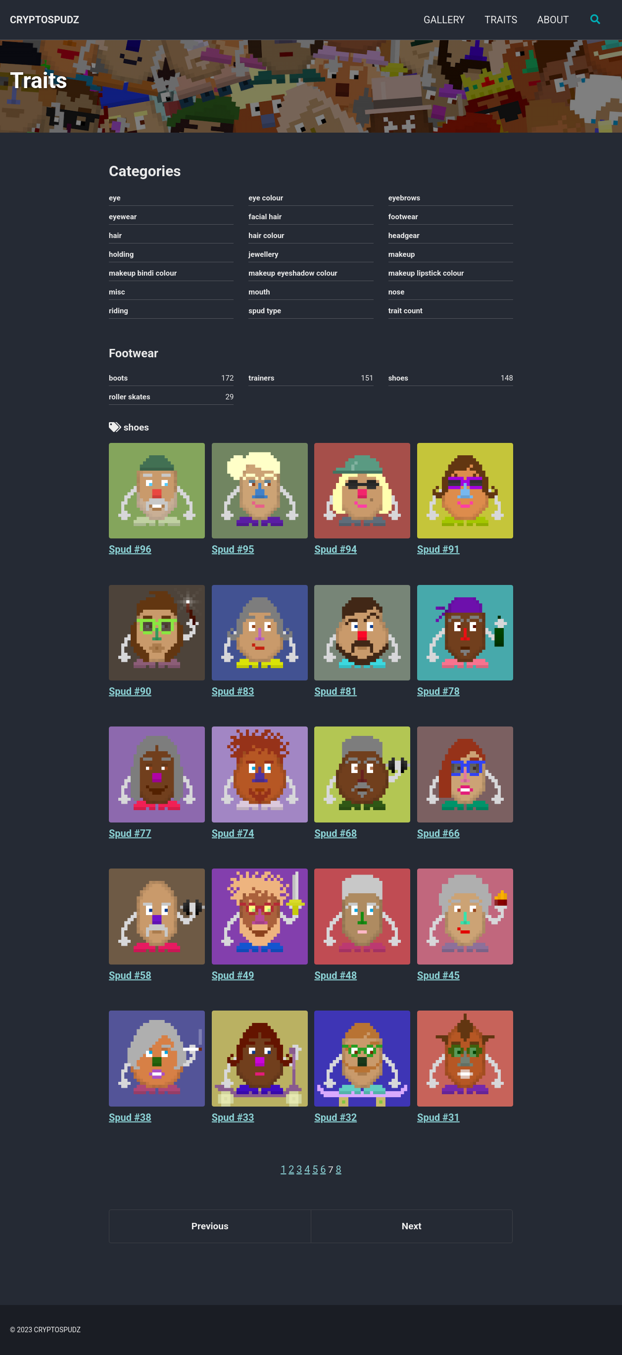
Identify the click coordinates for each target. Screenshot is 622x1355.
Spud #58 (130, 985)
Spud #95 (233, 559)
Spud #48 (335, 985)
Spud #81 (335, 701)
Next (411, 1238)
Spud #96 (130, 559)
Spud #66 (438, 843)
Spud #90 (130, 701)
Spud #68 (335, 843)
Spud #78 (438, 701)
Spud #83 (233, 701)
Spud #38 (130, 1127)
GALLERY (441, 20)
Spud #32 (335, 1127)
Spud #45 (438, 985)
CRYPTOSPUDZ (44, 20)
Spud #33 (233, 1127)
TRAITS (498, 20)
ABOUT (551, 20)
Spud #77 (130, 843)
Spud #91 (438, 559)
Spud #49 (233, 985)
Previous (210, 1238)
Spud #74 (233, 843)
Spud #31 (438, 1127)
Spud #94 (335, 559)
